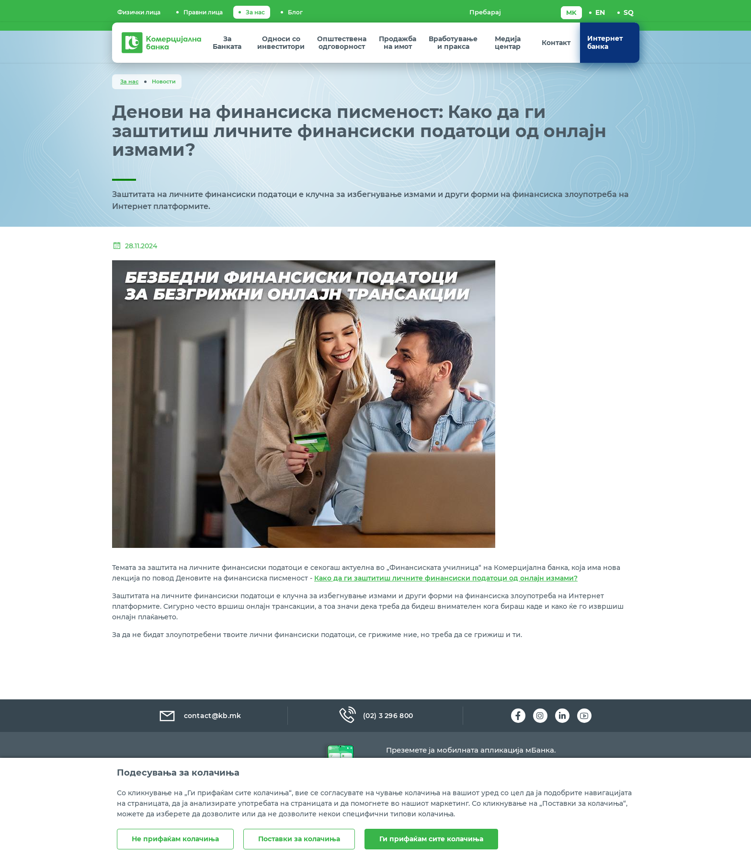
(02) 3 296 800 (375, 716)
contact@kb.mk (199, 716)
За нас (255, 12)
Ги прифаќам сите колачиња (431, 839)
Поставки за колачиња (299, 839)
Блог (295, 12)
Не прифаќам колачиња (175, 839)
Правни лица (203, 12)
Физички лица (138, 12)
